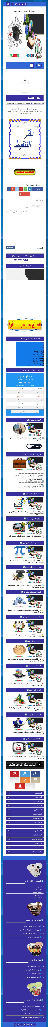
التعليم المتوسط (19, 103)
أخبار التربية (37, 788)
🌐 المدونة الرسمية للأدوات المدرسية (30, 1009)
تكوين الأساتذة (10, 103)
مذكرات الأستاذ (36, 847)
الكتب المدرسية (36, 826)
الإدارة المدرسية (36, 796)
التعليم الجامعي (36, 809)
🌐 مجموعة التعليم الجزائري (33, 972)
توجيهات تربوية (37, 843)
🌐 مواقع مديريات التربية (34, 932)
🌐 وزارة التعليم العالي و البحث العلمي (30, 925)
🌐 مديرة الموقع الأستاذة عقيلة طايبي (30, 1012)
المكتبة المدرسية (36, 834)
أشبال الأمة (38, 792)
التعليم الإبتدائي (37, 801)
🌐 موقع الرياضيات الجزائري (33, 965)
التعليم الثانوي (37, 805)
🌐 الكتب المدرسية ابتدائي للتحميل (31, 1001)
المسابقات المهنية (36, 830)
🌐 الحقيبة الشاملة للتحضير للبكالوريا (30, 1005)
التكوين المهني (37, 817)
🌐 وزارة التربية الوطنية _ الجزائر (31, 921)
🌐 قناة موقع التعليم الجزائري (32, 969)
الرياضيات (38, 822)
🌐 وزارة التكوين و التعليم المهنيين (31, 928)
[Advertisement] (24, 226)
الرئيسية (28, 103)
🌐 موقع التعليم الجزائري (34, 961)
